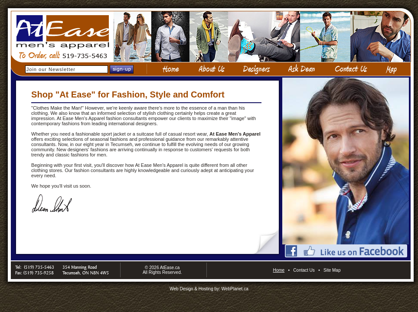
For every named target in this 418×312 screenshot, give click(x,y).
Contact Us (303, 270)
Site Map (331, 270)
